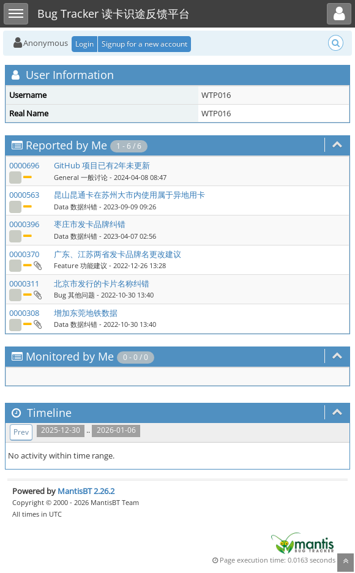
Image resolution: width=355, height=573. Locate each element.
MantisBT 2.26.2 (86, 490)
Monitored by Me (70, 356)
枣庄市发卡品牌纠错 (89, 224)
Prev (21, 432)
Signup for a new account (144, 44)
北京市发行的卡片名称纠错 (101, 283)
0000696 (24, 165)
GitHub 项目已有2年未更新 (102, 165)
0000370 (24, 254)
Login (84, 44)
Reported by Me (66, 145)
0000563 (24, 194)
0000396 (24, 224)
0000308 (24, 312)
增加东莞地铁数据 (86, 312)
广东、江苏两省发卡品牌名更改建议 (117, 254)
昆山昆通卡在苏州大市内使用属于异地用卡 (129, 194)
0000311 (24, 283)
